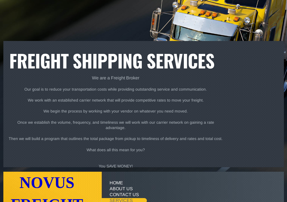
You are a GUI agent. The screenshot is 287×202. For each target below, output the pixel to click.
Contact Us (124, 194)
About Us (121, 188)
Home (116, 182)
